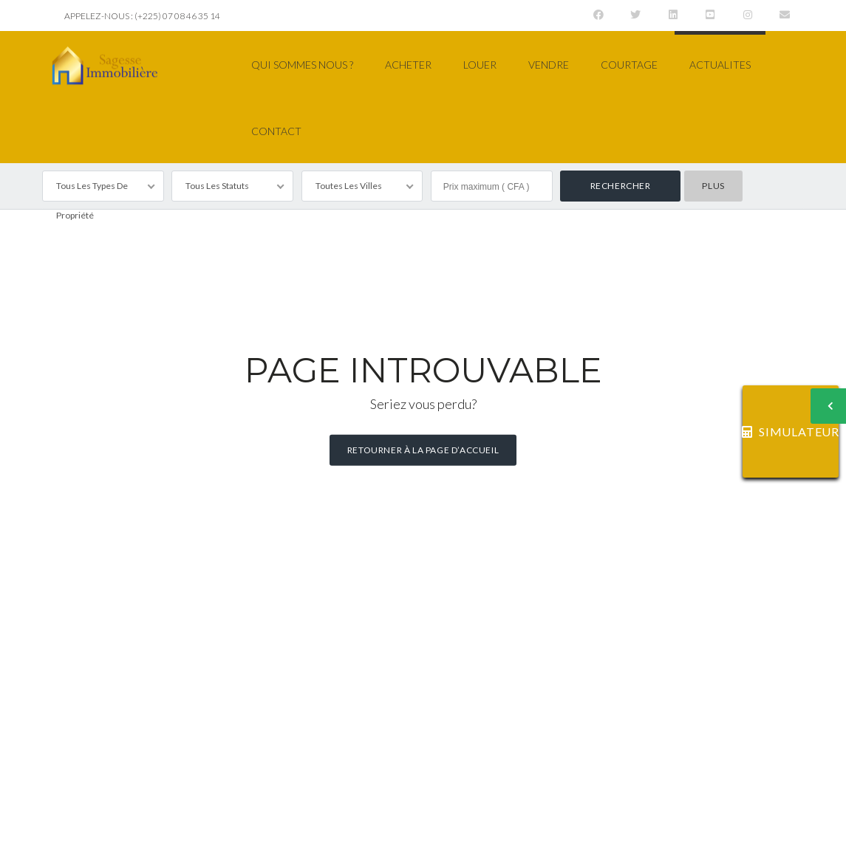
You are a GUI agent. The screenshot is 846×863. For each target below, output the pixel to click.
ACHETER (408, 64)
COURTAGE (629, 64)
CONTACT (276, 131)
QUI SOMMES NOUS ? (302, 64)
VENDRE (548, 64)
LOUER (480, 64)
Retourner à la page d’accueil (423, 449)
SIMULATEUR (791, 431)
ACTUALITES (720, 64)
